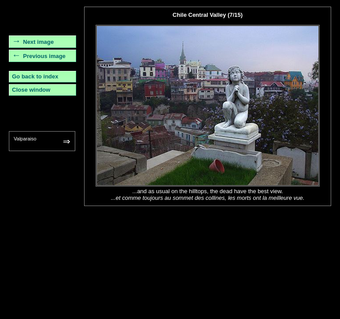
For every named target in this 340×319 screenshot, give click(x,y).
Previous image (44, 56)
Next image (38, 42)
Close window (31, 89)
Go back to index (35, 76)
